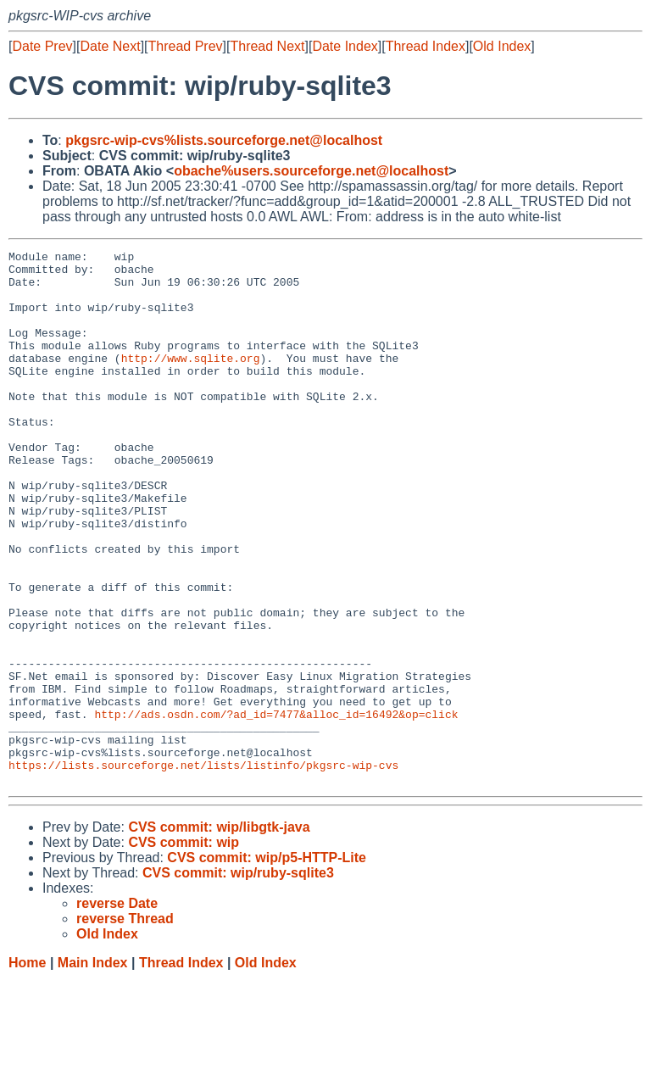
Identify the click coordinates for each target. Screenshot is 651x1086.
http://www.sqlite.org (190, 380)
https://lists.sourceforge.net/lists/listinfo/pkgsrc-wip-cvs (203, 869)
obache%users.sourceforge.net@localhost (311, 171)
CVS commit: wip (183, 949)
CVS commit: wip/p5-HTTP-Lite (266, 964)
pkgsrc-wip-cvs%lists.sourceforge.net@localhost (223, 140)
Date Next (110, 46)
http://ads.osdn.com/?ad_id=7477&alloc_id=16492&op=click (276, 808)
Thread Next (267, 46)
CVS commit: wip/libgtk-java (218, 934)
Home (27, 1069)
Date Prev (42, 46)
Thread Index (425, 46)
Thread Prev (185, 46)
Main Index (93, 1069)
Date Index (344, 46)
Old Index (502, 46)
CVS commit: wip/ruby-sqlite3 (238, 979)
